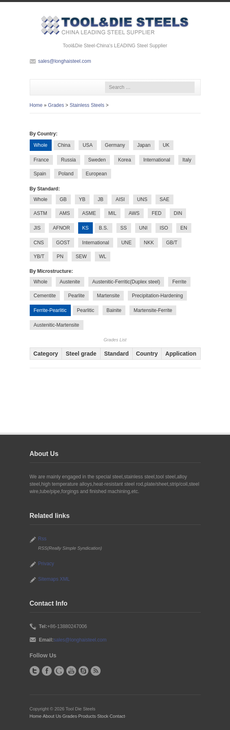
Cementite (45, 296)
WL (102, 256)
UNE (126, 243)
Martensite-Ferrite (153, 310)
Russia (68, 160)
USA (88, 145)
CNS (39, 243)
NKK (149, 243)
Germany (115, 145)
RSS (96, 671)
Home (36, 105)
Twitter (34, 671)
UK (166, 145)
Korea (124, 160)
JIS (37, 228)
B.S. (103, 228)
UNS (142, 199)
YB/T (39, 256)
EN (183, 228)
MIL (112, 213)
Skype (83, 671)
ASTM (40, 213)
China (64, 145)
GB (63, 199)
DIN (178, 213)
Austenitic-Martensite (56, 325)
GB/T (171, 243)
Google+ (59, 671)
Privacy (46, 563)
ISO (164, 228)
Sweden (97, 160)
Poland (65, 174)
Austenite (70, 282)
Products (87, 716)
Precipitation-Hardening (157, 296)
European (96, 174)
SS (123, 228)
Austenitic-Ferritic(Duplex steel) (126, 282)
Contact (117, 716)
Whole (41, 199)
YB (82, 199)
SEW (81, 256)
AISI (120, 199)
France (41, 160)
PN (60, 256)
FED (157, 213)
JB (100, 199)
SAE (164, 199)
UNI (143, 228)
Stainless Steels (87, 105)
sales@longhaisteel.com (64, 61)
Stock (102, 716)
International (156, 160)
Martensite (108, 296)
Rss (42, 539)
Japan (144, 145)
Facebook (47, 671)
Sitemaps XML (54, 579)
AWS (134, 213)
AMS (64, 213)
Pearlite (76, 296)
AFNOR (61, 228)
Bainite (114, 310)
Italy (186, 160)
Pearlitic (85, 310)
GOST (63, 243)
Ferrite (179, 282)
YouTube (71, 671)
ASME (89, 213)
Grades (56, 105)
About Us (52, 716)
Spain (40, 174)
